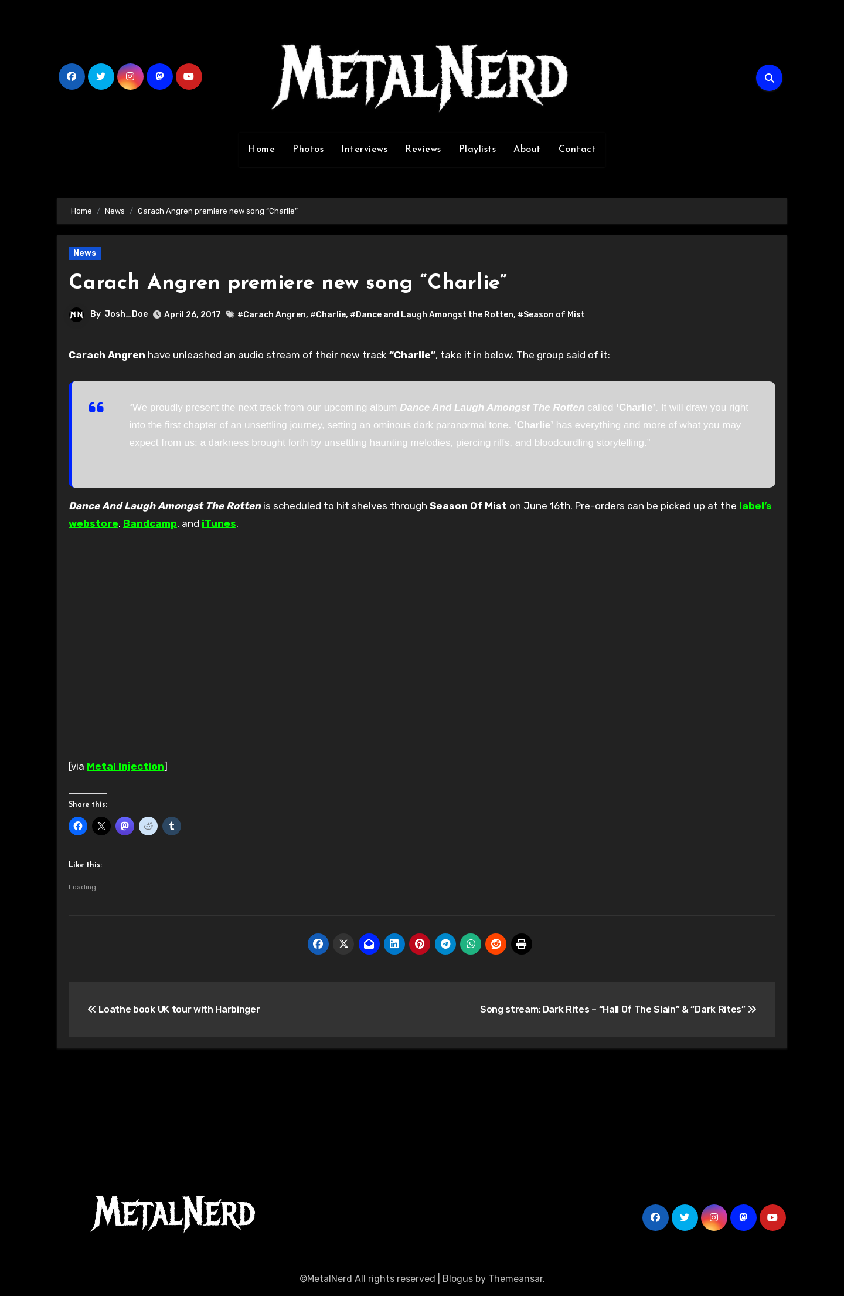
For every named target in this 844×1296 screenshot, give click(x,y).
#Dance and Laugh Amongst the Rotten (431, 315)
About (527, 149)
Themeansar (515, 1278)
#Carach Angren (271, 315)
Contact (578, 149)
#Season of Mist (551, 315)
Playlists (477, 149)
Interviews (364, 149)
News (84, 253)
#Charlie (328, 315)
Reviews (423, 149)
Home (261, 149)
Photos (308, 149)
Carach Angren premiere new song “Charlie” (301, 283)
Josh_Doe (126, 314)
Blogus (458, 1278)
